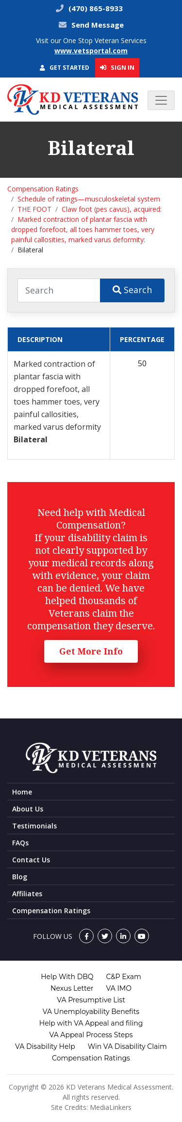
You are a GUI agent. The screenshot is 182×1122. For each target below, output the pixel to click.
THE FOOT (34, 209)
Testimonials (34, 825)
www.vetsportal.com (91, 50)
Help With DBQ (67, 976)
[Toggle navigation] (161, 100)
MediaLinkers (111, 1107)
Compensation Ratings (43, 188)
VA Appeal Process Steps (90, 1034)
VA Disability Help (45, 1046)
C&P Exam (123, 976)
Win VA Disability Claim (127, 1046)
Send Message (97, 25)
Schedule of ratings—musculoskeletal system (88, 198)
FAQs (20, 842)
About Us (27, 808)
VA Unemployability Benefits (91, 1011)
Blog (19, 876)
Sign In (117, 67)
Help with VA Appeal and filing (91, 1023)
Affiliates (27, 893)
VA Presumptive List (91, 1000)
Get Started (64, 67)
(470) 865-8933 (94, 8)
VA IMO (119, 988)
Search (132, 290)
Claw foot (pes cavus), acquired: (112, 209)
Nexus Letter (71, 988)
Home (22, 791)
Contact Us (31, 859)
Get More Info (91, 651)
